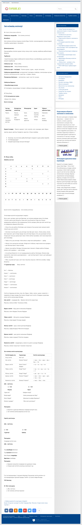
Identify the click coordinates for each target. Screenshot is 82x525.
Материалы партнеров (46, 516)
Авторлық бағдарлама (65, 77)
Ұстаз (31, 15)
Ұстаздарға (62, 78)
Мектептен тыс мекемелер (66, 86)
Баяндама (61, 80)
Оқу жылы (61, 87)
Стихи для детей (63, 89)
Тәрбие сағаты (72, 15)
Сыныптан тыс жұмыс (65, 91)
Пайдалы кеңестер (59, 15)
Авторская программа (9, 516)
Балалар (24, 15)
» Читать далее (62, 145)
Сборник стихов (33, 516)
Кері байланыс (15, 2)
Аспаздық (48, 15)
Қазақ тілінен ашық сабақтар (13, 32)
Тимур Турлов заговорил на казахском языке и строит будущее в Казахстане (67, 31)
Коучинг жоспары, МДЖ (66, 82)
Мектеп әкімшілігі (64, 84)
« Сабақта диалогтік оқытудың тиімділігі (15, 501)
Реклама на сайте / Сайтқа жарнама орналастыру (16, 517)
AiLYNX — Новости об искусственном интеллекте (42, 520)
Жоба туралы (6, 2)
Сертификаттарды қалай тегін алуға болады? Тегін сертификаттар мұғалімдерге (67, 47)
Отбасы (5, 15)
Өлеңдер (61, 98)
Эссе (60, 97)
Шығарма (6, 20)
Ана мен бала (15, 15)
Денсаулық (39, 15)
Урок (19, 516)
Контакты (57, 516)
